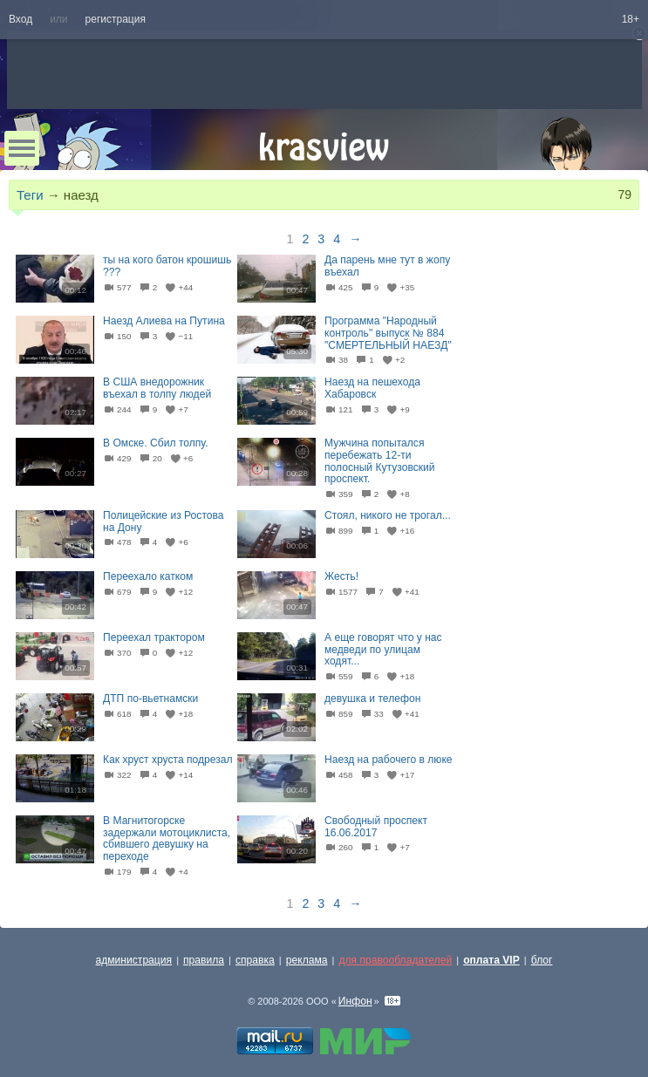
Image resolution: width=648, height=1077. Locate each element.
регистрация (115, 19)
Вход (20, 19)
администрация (134, 960)
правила (203, 960)
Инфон (355, 1001)
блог (542, 960)
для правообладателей (395, 960)
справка (255, 960)
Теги (30, 194)
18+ (630, 19)
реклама (307, 960)
